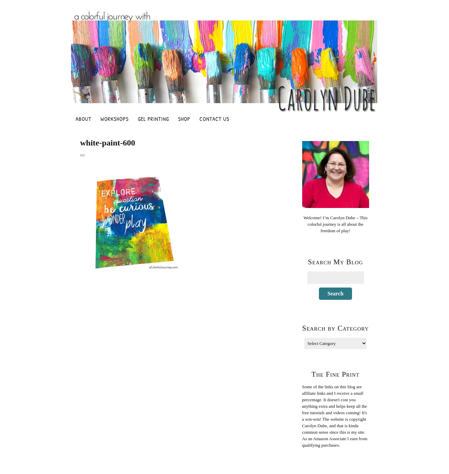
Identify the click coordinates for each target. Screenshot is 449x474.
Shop (184, 119)
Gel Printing (153, 119)
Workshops (115, 119)
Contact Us (214, 119)
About (84, 119)
